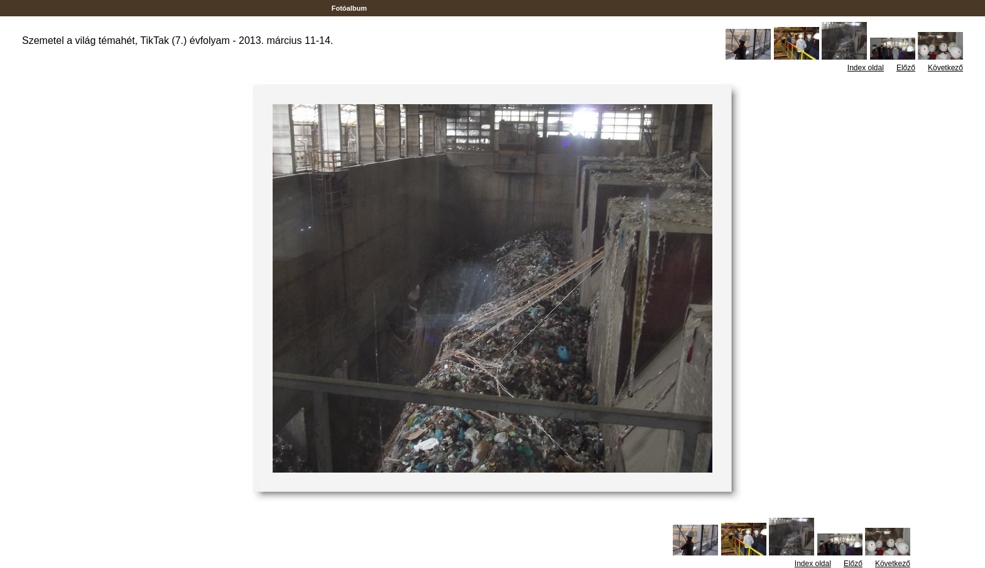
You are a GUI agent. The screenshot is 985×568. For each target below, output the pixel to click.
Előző (905, 67)
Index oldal (865, 67)
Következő (945, 67)
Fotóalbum (349, 8)
